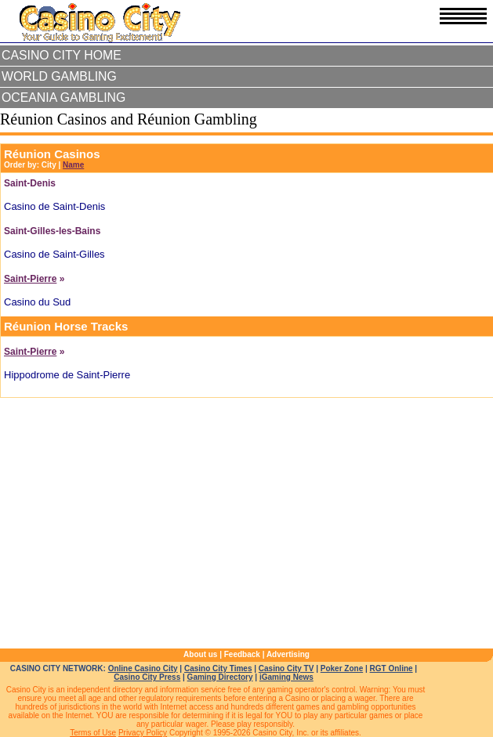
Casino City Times (218, 668)
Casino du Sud (37, 302)
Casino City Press (147, 677)
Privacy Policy (142, 732)
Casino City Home (61, 55)
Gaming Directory (220, 677)
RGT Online (391, 668)
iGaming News (286, 677)
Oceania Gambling (63, 97)
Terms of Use (93, 732)
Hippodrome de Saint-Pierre (67, 375)
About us (200, 654)
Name (73, 165)
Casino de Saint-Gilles (54, 254)
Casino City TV (286, 668)
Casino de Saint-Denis (54, 206)
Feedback (242, 654)
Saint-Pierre (30, 278)
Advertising (288, 654)
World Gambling (59, 76)
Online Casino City (143, 668)
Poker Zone (342, 668)
